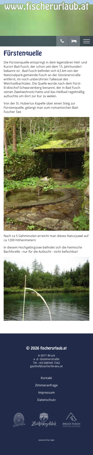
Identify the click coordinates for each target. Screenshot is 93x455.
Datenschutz (46, 400)
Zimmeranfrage (46, 385)
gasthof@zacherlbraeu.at (46, 366)
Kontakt (46, 378)
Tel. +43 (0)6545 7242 (46, 362)
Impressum (46, 392)
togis (52, 440)
